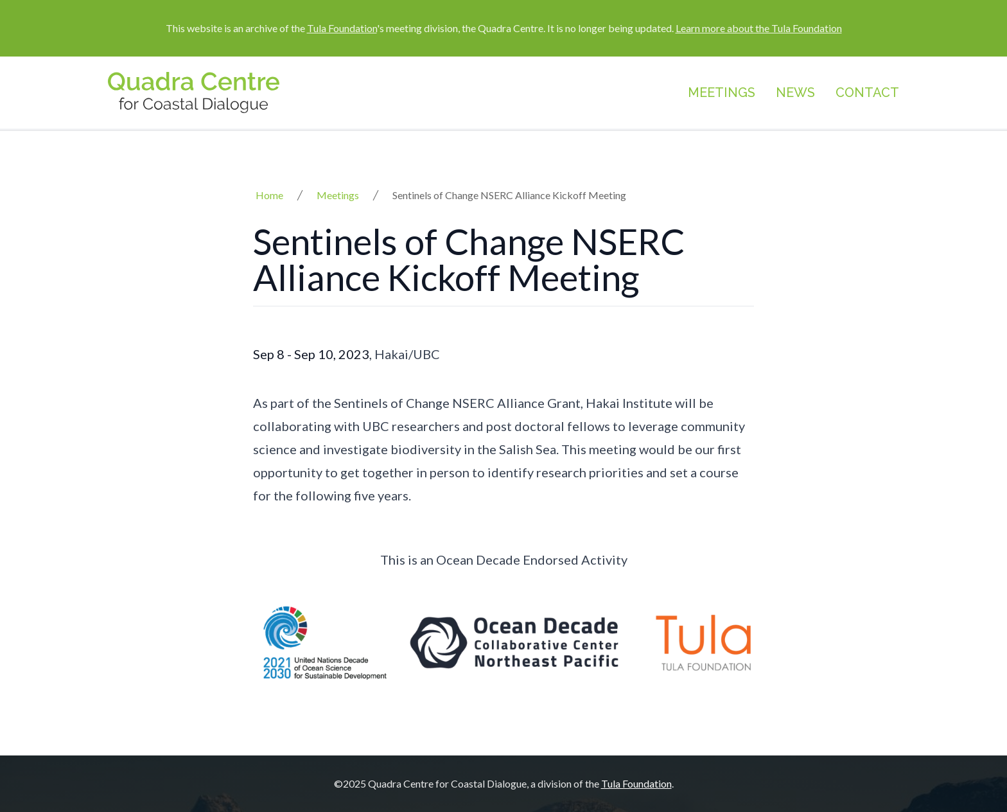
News (795, 92)
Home (269, 195)
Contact (867, 92)
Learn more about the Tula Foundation (759, 28)
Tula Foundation (342, 28)
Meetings (721, 92)
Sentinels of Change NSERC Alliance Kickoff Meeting (509, 195)
